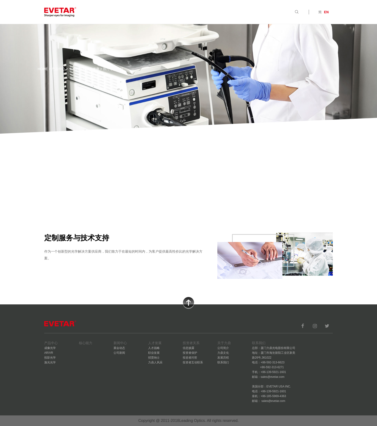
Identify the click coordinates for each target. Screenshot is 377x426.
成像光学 (50, 348)
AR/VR (48, 352)
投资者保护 (190, 352)
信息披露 (188, 348)
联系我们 (223, 362)
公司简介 (223, 348)
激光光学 (50, 362)
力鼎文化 (223, 352)
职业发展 (154, 352)
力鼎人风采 (155, 362)
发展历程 (223, 357)
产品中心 (58, 69)
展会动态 (119, 348)
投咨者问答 (190, 357)
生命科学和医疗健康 (84, 69)
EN (326, 12)
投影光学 (50, 357)
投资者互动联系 (193, 362)
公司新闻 (119, 352)
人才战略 (154, 348)
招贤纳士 (154, 357)
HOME (43, 69)
